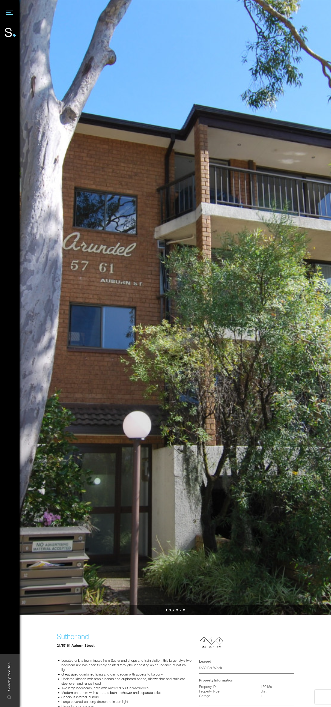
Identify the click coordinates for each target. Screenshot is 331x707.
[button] (27, 307)
